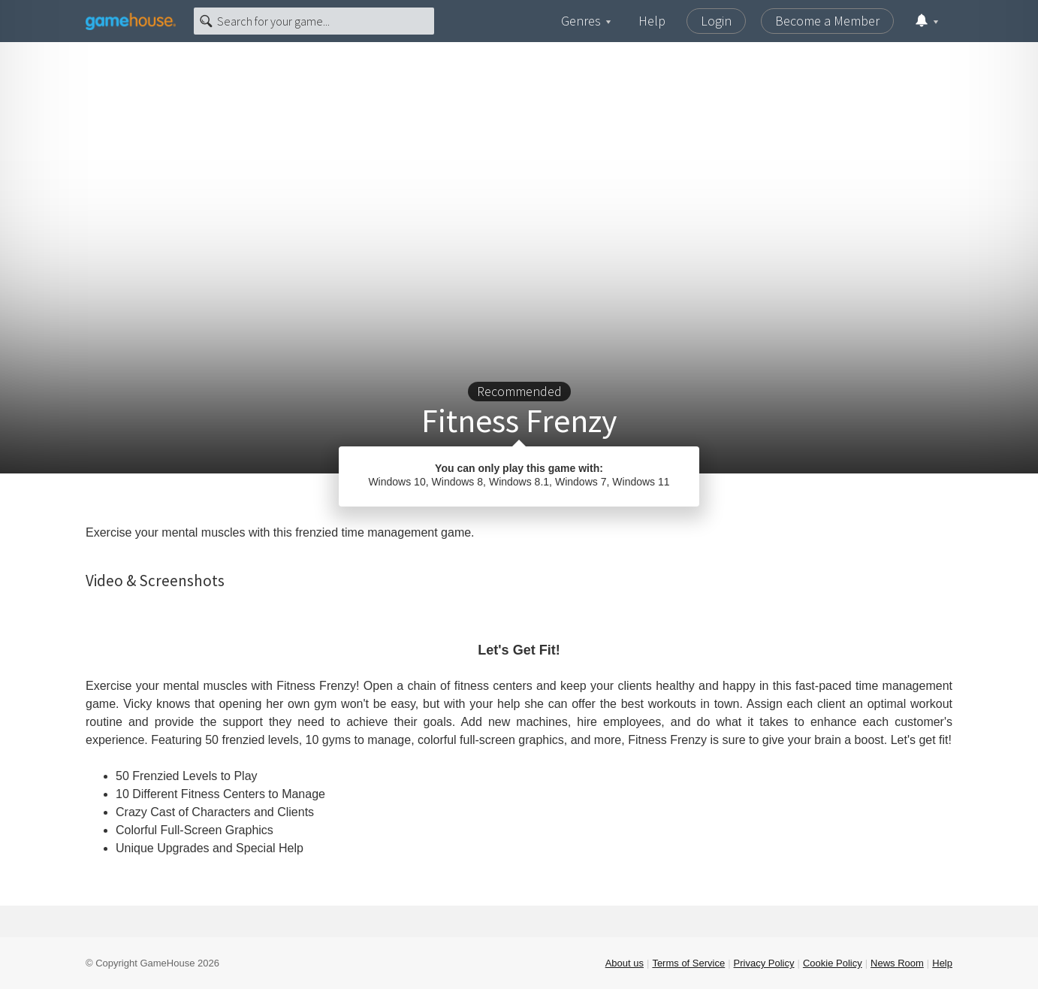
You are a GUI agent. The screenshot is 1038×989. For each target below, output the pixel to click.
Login (716, 20)
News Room (897, 963)
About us (624, 963)
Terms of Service (688, 963)
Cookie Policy (832, 963)
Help (651, 20)
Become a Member (827, 20)
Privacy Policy (764, 963)
